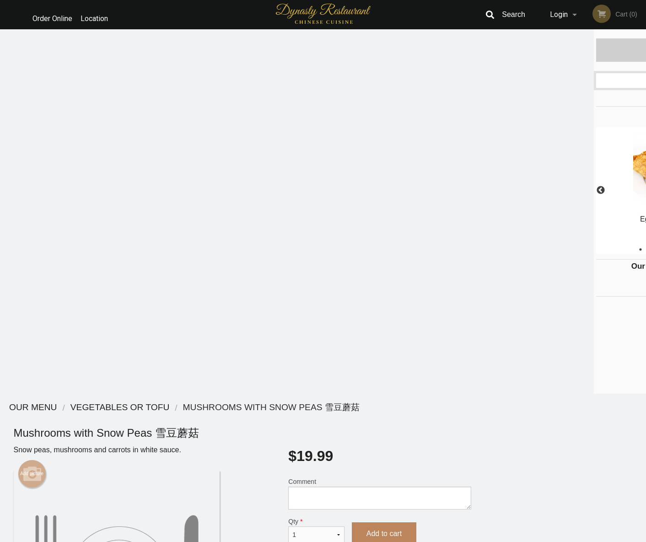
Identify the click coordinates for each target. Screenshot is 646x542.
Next (639, 190)
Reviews (379, 419)
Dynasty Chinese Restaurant (161, 408)
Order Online (52, 14)
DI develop (337, 511)
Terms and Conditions (396, 431)
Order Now (565, 50)
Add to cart (384, 169)
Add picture (31, 109)
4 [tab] (572, 249)
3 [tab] (558, 249)
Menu (299, 419)
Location (99, 14)
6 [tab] (599, 249)
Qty (316, 166)
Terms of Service (338, 535)
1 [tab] (531, 249)
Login (559, 14)
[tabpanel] (565, 190)
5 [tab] (586, 249)
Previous (491, 190)
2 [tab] (544, 249)
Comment (379, 129)
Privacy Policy (386, 442)
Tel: (472, 442)
